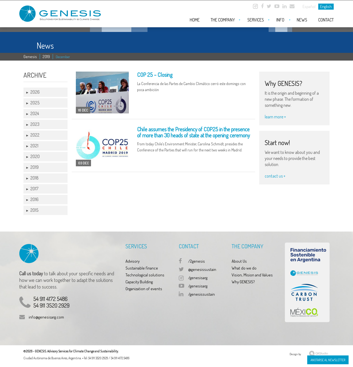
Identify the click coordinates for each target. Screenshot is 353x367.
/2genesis (196, 261)
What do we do (244, 268)
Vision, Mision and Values (252, 275)
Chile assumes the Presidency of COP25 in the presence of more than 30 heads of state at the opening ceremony (193, 132)
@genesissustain (202, 269)
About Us (239, 261)
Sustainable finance (141, 268)
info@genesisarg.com (46, 317)
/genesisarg (197, 277)
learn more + (275, 116)
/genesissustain (201, 294)
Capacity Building (139, 281)
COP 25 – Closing (155, 74)
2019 (46, 56)
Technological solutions (144, 275)
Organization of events (143, 288)
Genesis (30, 56)
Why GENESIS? (243, 281)
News (302, 20)
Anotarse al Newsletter (328, 360)
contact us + (275, 176)
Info (280, 20)
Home (195, 20)
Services (255, 20)
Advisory (132, 261)
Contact (326, 20)
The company (223, 20)
